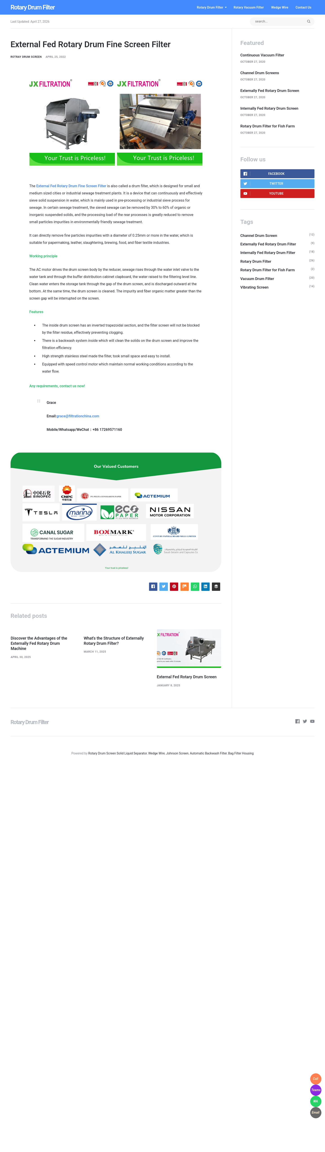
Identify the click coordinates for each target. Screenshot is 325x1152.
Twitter (263, 183)
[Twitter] (305, 722)
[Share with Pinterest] (174, 587)
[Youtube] (312, 722)
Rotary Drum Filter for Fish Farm (267, 126)
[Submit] (308, 21)
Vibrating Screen (254, 287)
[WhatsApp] (315, 1101)
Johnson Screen (177, 753)
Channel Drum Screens (259, 73)
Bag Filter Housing (241, 753)
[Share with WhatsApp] (195, 587)
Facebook (264, 174)
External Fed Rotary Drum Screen (187, 676)
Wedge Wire (279, 7)
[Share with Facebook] (153, 587)
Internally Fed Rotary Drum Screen (269, 108)
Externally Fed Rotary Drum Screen (269, 90)
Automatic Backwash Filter (208, 753)
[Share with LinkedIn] (205, 587)
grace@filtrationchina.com (78, 416)
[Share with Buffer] (216, 587)
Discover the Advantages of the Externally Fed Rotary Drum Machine (39, 643)
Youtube (264, 193)
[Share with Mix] (184, 587)
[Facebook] (297, 722)
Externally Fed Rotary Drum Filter (268, 244)
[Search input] (282, 21)
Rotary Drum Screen (102, 753)
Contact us (303, 7)
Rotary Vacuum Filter (249, 7)
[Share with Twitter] (163, 587)
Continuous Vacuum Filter (262, 55)
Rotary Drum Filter (33, 7)
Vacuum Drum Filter (257, 278)
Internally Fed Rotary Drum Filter (267, 252)
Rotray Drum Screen (26, 56)
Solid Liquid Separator (132, 753)
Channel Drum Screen (258, 235)
